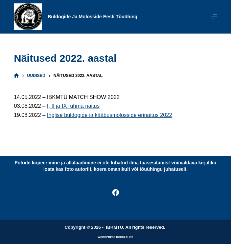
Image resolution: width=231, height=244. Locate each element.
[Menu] (214, 17)
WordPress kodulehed (115, 237)
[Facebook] (115, 192)
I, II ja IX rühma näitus (73, 106)
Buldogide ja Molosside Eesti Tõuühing (92, 16)
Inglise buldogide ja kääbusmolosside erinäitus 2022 (109, 115)
